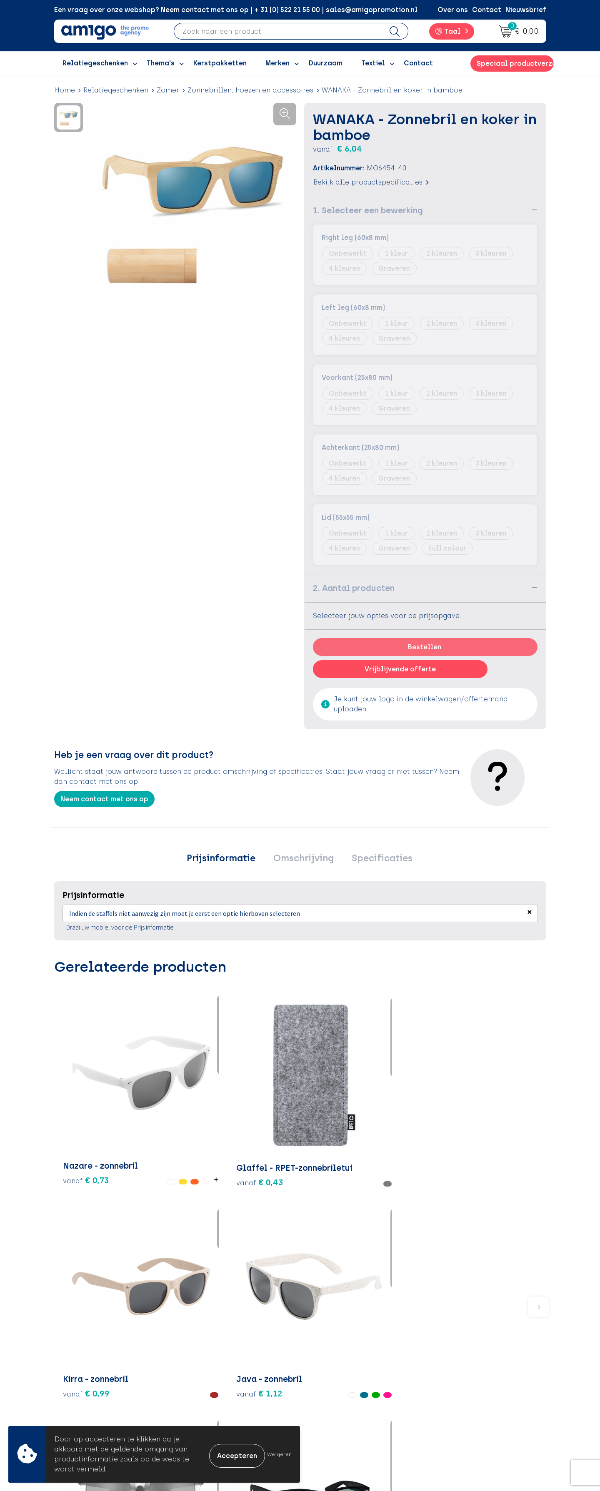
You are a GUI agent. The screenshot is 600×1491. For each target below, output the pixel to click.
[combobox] (278, 31)
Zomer (168, 90)
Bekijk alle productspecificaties (371, 182)
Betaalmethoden (341, 1350)
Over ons (453, 10)
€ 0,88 (404, 1134)
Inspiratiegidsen (220, 1363)
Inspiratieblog (216, 1350)
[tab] (226, 859)
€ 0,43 (168, 1104)
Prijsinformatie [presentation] (226, 859)
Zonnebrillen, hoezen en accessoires (250, 90)
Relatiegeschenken (115, 90)
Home (64, 90)
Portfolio (207, 1401)
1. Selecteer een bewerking (368, 210)
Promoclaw (212, 1376)
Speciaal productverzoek (515, 63)
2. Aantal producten (354, 588)
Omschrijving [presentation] (303, 859)
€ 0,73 (76, 1109)
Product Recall (337, 1388)
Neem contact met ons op (104, 799)
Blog (200, 1414)
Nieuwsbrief (525, 10)
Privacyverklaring (463, 1363)
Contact (486, 10)
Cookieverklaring (463, 1350)
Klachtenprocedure (345, 1376)
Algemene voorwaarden (474, 1338)
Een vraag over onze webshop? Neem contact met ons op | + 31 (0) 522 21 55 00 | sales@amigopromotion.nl (236, 10)
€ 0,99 (250, 1104)
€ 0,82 (486, 1122)
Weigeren (279, 1454)
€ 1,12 (322, 1109)
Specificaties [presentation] (376, 859)
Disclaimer (452, 1376)
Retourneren (333, 1363)
